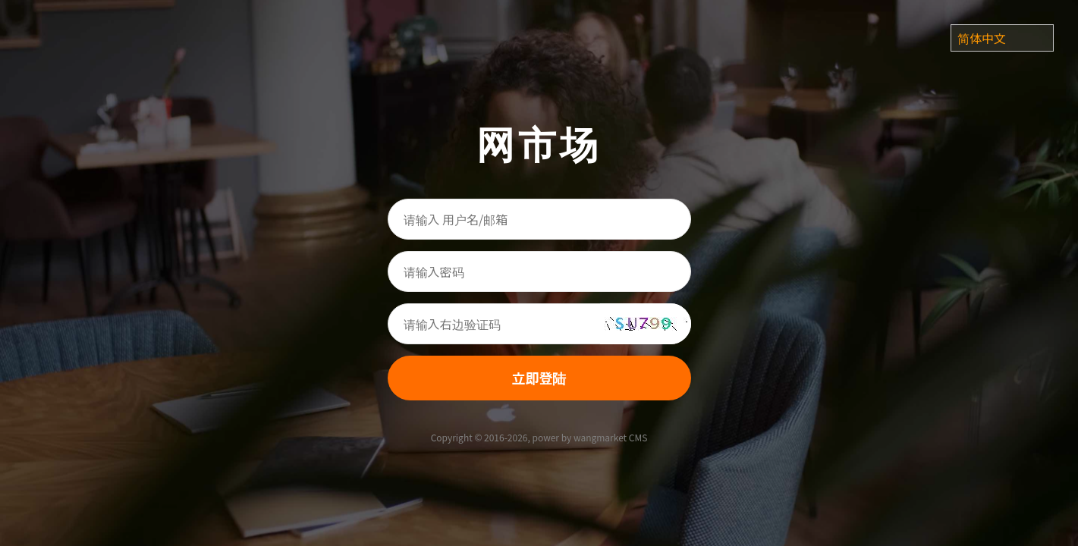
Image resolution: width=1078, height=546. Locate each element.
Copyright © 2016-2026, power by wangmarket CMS (539, 437)
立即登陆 (539, 378)
